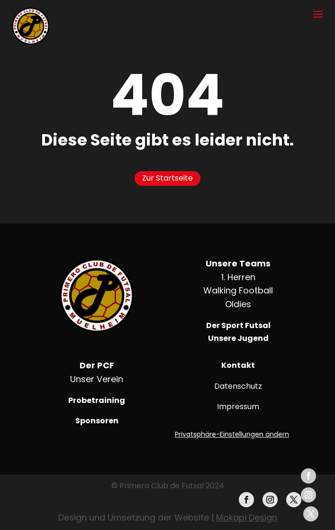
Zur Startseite (167, 178)
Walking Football (238, 290)
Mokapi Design (246, 517)
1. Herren (238, 277)
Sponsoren (96, 420)
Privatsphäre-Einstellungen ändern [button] (232, 434)
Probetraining (96, 400)
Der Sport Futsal (238, 325)
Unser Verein (96, 379)
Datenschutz (238, 386)
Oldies (238, 304)
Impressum (238, 406)
